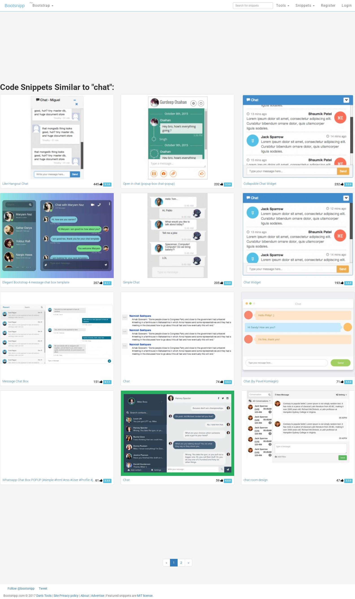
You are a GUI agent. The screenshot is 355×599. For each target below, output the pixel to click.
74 (219, 381)
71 (340, 381)
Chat (126, 381)
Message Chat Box (15, 381)
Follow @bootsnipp (21, 588)
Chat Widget (252, 282)
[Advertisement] (144, 42)
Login (347, 5)
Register (328, 5)
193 (339, 283)
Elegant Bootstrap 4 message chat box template (35, 282)
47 (340, 480)
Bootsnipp (15, 5)
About (85, 595)
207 (98, 283)
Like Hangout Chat (15, 183)
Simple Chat (131, 282)
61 (98, 480)
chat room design (256, 480)
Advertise (97, 595)
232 (218, 184)
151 (98, 381)
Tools (282, 5)
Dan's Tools (44, 595)
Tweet (43, 588)
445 (98, 184)
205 (218, 283)
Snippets (305, 5)
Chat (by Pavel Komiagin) (261, 381)
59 (219, 480)
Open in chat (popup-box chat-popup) (149, 183)
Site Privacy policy (66, 595)
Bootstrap (41, 4)
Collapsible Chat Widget (260, 183)
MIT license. (145, 595)
